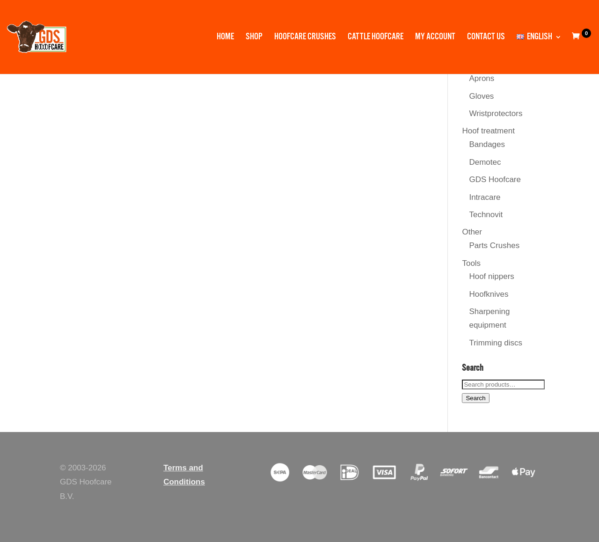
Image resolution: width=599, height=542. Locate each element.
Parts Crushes (494, 245)
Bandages (487, 144)
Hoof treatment (488, 130)
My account (435, 38)
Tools (471, 263)
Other (472, 231)
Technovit (486, 214)
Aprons (481, 78)
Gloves (481, 96)
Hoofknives (488, 294)
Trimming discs (495, 342)
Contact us (486, 38)
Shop (254, 38)
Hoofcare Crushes (305, 38)
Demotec (485, 162)
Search (475, 398)
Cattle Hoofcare (375, 38)
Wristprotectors (495, 113)
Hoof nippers (491, 276)
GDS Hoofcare (495, 179)
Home (225, 38)
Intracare (484, 197)
